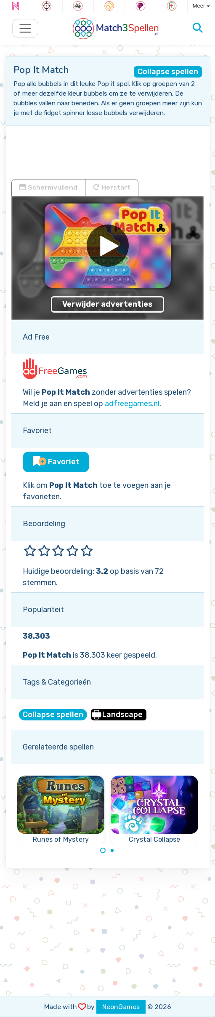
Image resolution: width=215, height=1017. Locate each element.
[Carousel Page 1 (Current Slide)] (103, 851)
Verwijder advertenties (107, 304)
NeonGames (121, 1007)
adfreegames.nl (132, 403)
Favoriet (56, 461)
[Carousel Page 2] (112, 851)
